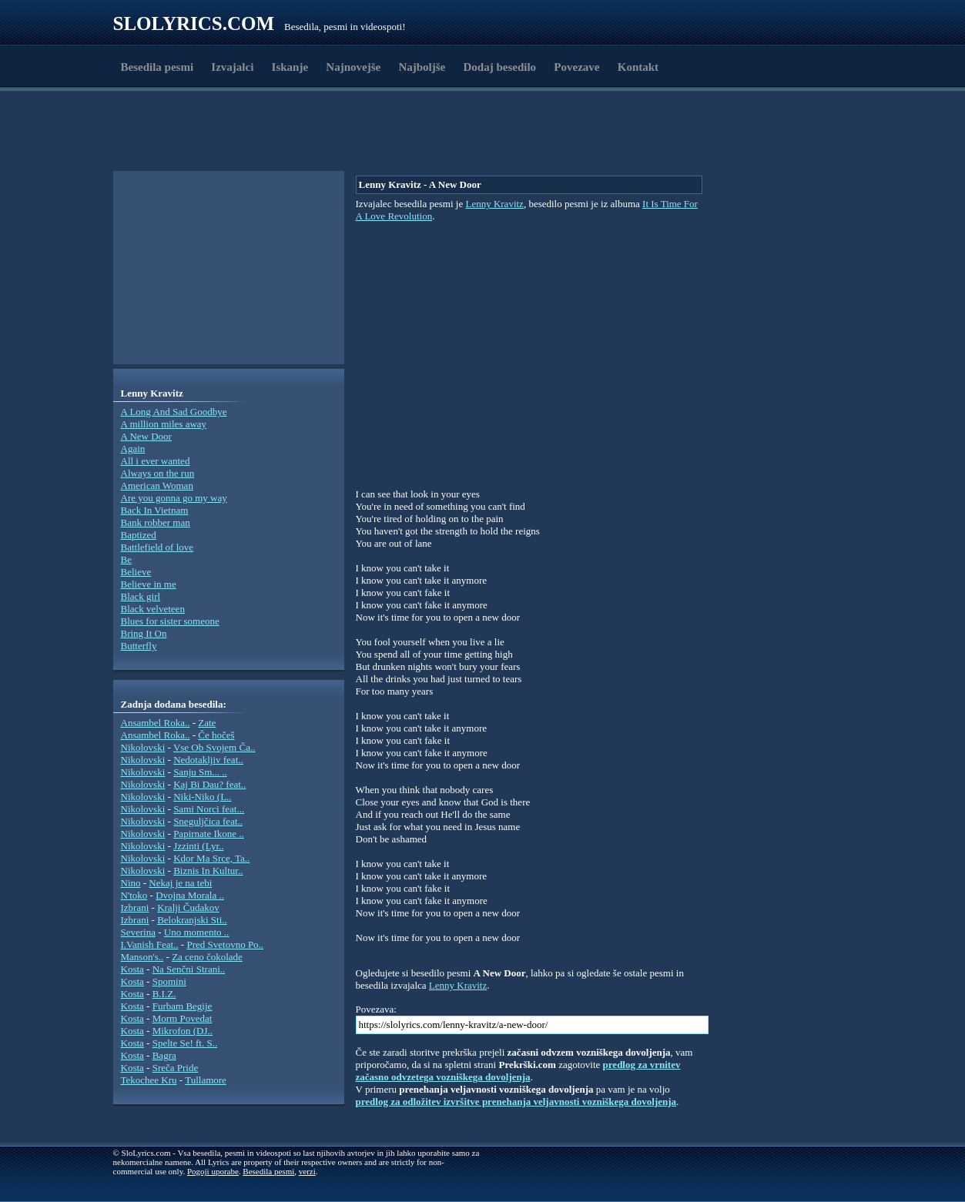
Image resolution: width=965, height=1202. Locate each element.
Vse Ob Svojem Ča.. (214, 747)
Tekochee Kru (149, 1080)
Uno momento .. (197, 932)
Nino (131, 883)
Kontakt (638, 67)
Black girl (141, 596)
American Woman (157, 485)
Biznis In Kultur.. (208, 870)
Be (126, 559)
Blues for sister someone (170, 621)
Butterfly (139, 645)
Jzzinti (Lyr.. (198, 846)
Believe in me (148, 584)
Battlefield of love (157, 547)
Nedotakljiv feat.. (208, 759)
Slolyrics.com (194, 23)
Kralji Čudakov (188, 907)
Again (133, 448)
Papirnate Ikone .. (208, 833)
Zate (207, 722)
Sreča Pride (175, 1067)
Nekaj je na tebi (180, 883)
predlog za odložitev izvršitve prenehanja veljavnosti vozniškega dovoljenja (516, 1101)
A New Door (146, 436)
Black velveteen (153, 608)
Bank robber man (155, 522)
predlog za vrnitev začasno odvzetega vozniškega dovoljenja (518, 1071)
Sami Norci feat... (208, 809)
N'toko (134, 895)
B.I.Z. (164, 993)
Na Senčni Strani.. (189, 969)
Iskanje (290, 67)
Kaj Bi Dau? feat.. (209, 784)
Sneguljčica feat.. (208, 821)
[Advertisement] (203, 133)
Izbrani (135, 907)
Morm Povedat (182, 1018)
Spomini (169, 981)
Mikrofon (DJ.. (182, 1030)
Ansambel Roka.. (155, 722)
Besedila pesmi (157, 67)
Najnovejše (353, 67)
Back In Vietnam (155, 510)
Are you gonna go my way (174, 498)
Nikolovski (143, 747)
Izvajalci (232, 67)
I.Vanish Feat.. (150, 944)
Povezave (576, 67)
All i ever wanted (155, 461)
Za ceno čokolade (207, 957)
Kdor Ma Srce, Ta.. (211, 858)
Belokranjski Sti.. (192, 920)
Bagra (164, 1055)
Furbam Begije (182, 1006)
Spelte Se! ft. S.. (185, 1043)
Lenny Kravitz (494, 203)
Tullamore (205, 1080)
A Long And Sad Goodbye (174, 411)
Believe (136, 572)
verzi (307, 1171)
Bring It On (144, 633)
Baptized (138, 535)
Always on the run (158, 473)
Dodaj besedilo (500, 67)
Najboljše (421, 67)
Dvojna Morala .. (190, 895)
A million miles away (164, 424)
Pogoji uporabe (213, 1171)
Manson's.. (142, 957)
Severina (138, 932)
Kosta (132, 969)
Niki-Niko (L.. (202, 796)
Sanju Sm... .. (200, 772)
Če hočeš (216, 735)
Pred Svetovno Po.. (224, 944)
